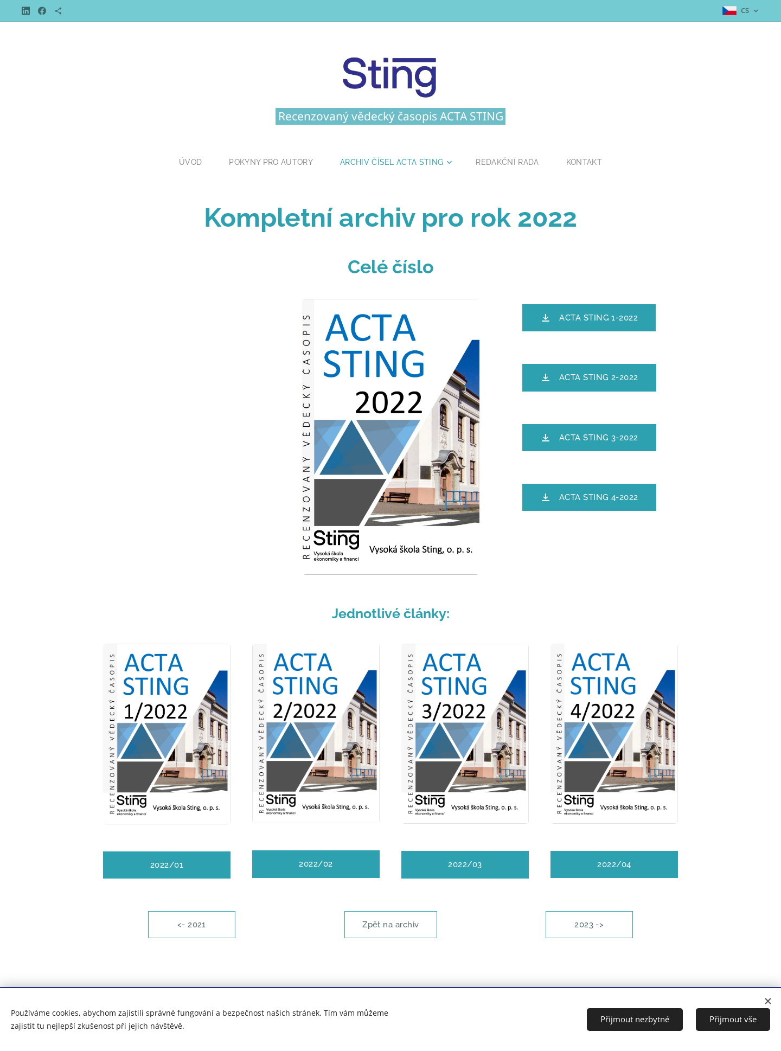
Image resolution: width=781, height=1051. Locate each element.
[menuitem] (191, 162)
